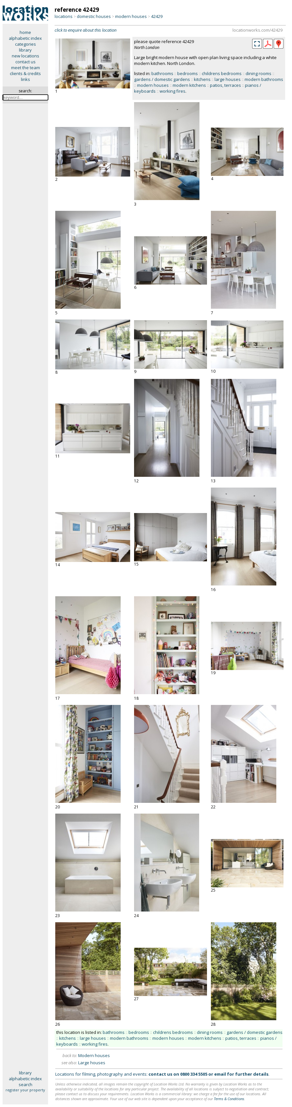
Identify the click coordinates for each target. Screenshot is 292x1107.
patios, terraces (225, 85)
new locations (25, 56)
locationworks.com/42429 (257, 30)
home (25, 32)
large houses (228, 79)
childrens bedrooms (222, 73)
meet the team (25, 67)
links (25, 79)
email (220, 1074)
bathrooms (162, 73)
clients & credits (25, 73)
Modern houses (94, 1055)
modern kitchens (189, 85)
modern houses (131, 16)
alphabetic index (25, 38)
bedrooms (187, 73)
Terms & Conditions (229, 1098)
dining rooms (258, 73)
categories (25, 44)
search (25, 1084)
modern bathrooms (264, 79)
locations (64, 16)
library (25, 50)
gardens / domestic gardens (162, 79)
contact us (25, 62)
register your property (25, 1089)
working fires (172, 91)
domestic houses (94, 16)
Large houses (91, 1063)
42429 (157, 16)
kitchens (202, 79)
